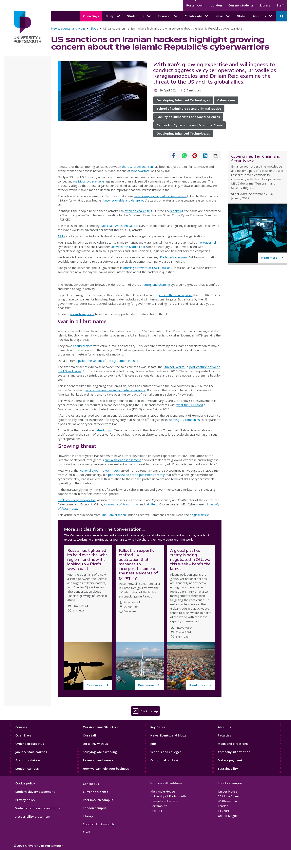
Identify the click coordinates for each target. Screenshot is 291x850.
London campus (27, 768)
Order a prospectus (29, 744)
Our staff (89, 735)
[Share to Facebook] (174, 155)
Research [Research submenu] (168, 16)
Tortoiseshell (207, 242)
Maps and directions (233, 744)
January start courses (31, 752)
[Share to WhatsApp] (184, 155)
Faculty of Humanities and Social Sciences (188, 117)
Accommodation (27, 760)
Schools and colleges (165, 752)
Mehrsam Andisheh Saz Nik (119, 226)
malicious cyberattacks (89, 181)
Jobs (153, 744)
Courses (21, 727)
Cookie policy (25, 783)
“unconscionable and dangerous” (124, 200)
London (216, 5)
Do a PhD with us (95, 744)
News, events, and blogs (68, 28)
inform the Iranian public (175, 295)
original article (199, 515)
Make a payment (230, 760)
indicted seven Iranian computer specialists (115, 390)
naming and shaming (156, 284)
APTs (61, 236)
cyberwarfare (140, 171)
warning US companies (184, 420)
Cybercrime (226, 100)
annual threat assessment (123, 460)
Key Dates (157, 727)
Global (241, 16)
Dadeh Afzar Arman (173, 257)
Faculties (224, 735)
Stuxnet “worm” (174, 367)
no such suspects (82, 314)
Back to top (145, 711)
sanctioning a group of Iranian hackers (160, 196)
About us (224, 727)
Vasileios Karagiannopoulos (76, 500)
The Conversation (113, 515)
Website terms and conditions (37, 808)
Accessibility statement (33, 816)
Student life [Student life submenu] (139, 16)
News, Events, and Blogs (168, 735)
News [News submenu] (222, 16)
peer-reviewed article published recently (136, 475)
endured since (83, 346)
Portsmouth (195, 5)
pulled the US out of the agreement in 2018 (108, 361)
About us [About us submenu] (263, 16)
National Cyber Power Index (99, 470)
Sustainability (228, 768)
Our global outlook (164, 760)
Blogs (94, 28)
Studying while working (100, 752)
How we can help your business (106, 768)
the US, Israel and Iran (137, 166)
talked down (103, 430)
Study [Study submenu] (113, 16)
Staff (280, 5)
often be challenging (138, 211)
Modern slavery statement (35, 792)
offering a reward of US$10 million (147, 268)
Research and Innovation (101, 760)
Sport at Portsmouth (98, 824)
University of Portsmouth (121, 504)
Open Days (91, 16)
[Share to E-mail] (216, 155)
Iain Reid (151, 504)
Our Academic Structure (100, 727)
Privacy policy (25, 800)
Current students (241, 5)
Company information (234, 752)
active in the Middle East (128, 247)
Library (265, 5)
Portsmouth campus (98, 800)
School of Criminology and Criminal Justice (189, 108)
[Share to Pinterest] (195, 155)
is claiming (176, 211)
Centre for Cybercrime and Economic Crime (189, 125)
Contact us (91, 784)
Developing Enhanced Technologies (183, 100)
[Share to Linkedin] (205, 155)
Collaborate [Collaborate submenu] (197, 16)
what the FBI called (189, 405)
